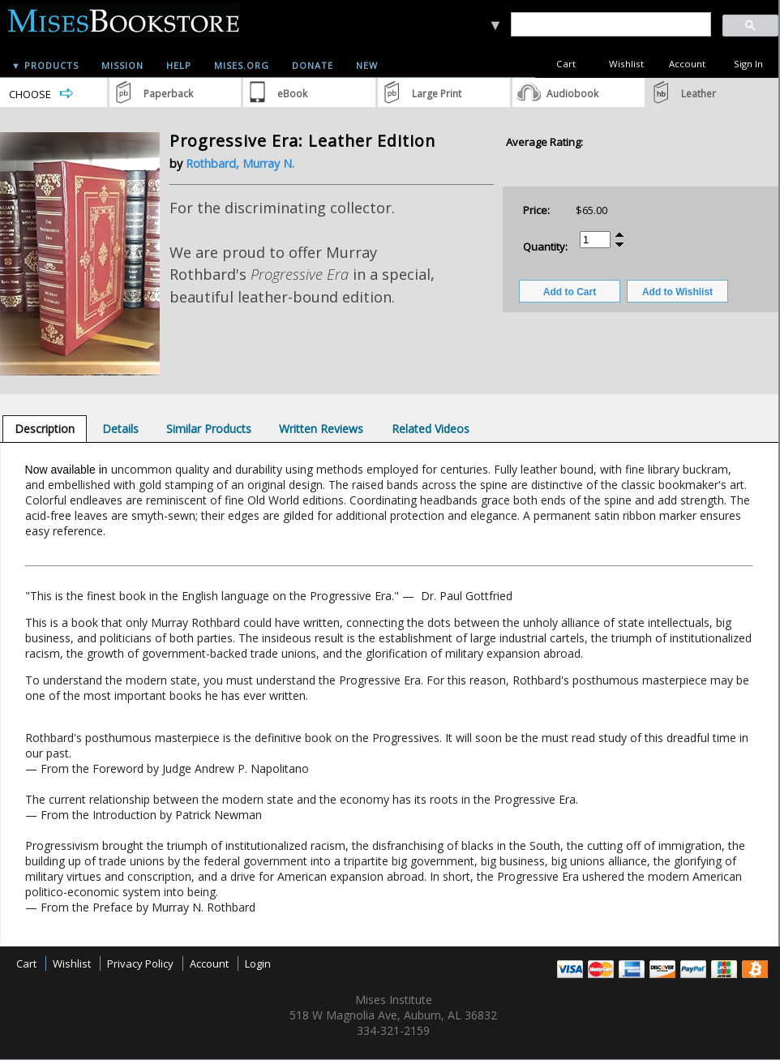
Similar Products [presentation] (208, 428)
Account (687, 64)
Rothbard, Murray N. (240, 163)
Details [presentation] (120, 428)
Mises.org (241, 65)
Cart (566, 64)
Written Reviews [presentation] (321, 428)
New (367, 65)
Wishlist (626, 64)
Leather (698, 94)
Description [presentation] (45, 428)
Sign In (748, 64)
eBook (292, 94)
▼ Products (45, 65)
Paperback (168, 94)
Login (258, 963)
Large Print (436, 94)
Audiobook (572, 94)
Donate (312, 65)
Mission (122, 65)
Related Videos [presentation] (430, 428)
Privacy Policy (140, 963)
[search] (610, 24)
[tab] (44, 428)
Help (178, 65)
